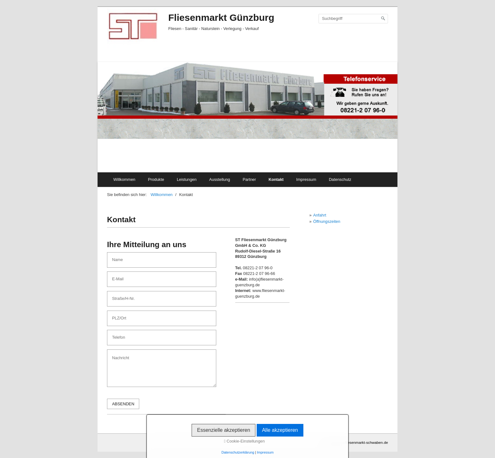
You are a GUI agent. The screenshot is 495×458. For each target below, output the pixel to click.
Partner (249, 179)
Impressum (306, 179)
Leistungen (187, 179)
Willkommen (124, 179)
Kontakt (276, 179)
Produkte (156, 179)
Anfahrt (319, 215)
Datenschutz (340, 179)
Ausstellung (219, 179)
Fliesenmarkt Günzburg (221, 17)
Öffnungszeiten (326, 221)
